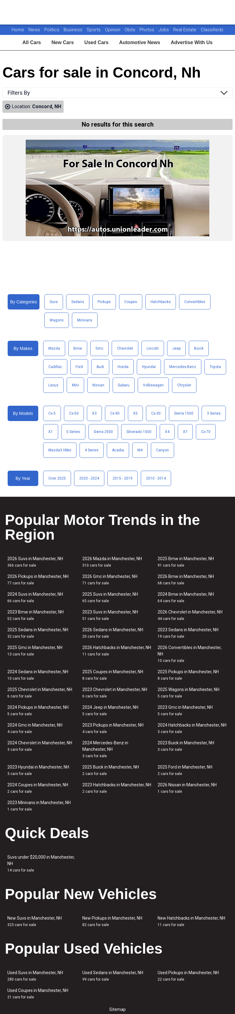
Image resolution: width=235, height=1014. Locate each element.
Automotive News (139, 42)
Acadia (118, 450)
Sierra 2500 (103, 432)
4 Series (92, 450)
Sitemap (117, 1009)
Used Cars (96, 42)
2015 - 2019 (122, 478)
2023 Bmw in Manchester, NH (35, 615)
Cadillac (55, 367)
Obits (130, 29)
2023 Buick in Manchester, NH (186, 746)
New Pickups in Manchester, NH (112, 921)
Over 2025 (57, 478)
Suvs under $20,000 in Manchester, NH (41, 863)
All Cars (31, 42)
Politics (51, 29)
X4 (167, 432)
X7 (185, 432)
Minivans (84, 320)
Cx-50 (74, 413)
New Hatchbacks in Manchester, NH (191, 921)
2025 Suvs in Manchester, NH (110, 597)
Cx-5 (52, 413)
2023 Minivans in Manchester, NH (39, 805)
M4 (140, 450)
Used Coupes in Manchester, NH (37, 993)
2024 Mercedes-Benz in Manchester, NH (105, 749)
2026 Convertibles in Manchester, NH (190, 654)
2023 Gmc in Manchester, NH (185, 710)
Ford (79, 367)
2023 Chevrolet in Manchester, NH (114, 692)
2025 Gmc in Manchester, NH (34, 650)
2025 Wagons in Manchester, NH (188, 692)
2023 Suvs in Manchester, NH (110, 615)
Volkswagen (153, 385)
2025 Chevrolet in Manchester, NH (39, 692)
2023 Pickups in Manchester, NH (113, 728)
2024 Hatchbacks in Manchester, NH (192, 728)
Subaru (123, 385)
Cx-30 (156, 413)
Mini (75, 385)
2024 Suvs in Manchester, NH (35, 597)
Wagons (57, 320)
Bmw (77, 348)
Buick (198, 348)
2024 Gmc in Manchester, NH (34, 728)
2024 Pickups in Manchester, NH (38, 710)
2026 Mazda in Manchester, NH (112, 562)
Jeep (176, 348)
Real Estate (185, 29)
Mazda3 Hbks (59, 450)
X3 (94, 413)
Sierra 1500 (183, 413)
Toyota (215, 367)
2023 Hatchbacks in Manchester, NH (116, 788)
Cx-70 (206, 432)
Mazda (54, 348)
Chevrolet (125, 348)
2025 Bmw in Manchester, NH (186, 562)
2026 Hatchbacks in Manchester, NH (116, 650)
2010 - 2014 (156, 478)
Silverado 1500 (138, 432)
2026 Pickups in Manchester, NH (38, 579)
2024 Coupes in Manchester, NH (37, 788)
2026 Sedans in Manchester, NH (112, 633)
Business (74, 29)
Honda (123, 367)
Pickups (104, 302)
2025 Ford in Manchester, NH (185, 770)
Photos (147, 29)
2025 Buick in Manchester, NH (110, 770)
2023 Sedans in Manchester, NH (188, 633)
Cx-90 (115, 413)
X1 (50, 432)
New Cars (62, 42)
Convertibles (194, 302)
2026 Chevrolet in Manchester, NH (190, 615)
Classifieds (212, 29)
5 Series (73, 432)
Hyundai (149, 367)
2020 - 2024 (89, 478)
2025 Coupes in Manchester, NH (112, 675)
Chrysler (184, 385)
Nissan (98, 385)
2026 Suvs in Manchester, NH (35, 562)
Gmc (99, 348)
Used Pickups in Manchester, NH (188, 976)
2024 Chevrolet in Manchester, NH (39, 746)
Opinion (113, 29)
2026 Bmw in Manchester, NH (186, 579)
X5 (135, 413)
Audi (100, 367)
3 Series (214, 413)
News (34, 29)
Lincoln (153, 348)
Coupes (130, 302)
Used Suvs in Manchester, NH (35, 976)
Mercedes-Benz (182, 367)
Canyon (162, 450)
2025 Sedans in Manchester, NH (37, 633)
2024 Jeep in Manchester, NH (110, 710)
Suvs (54, 302)
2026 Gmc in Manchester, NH (109, 579)
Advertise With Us (192, 42)
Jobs (164, 29)
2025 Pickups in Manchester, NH (188, 675)
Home (18, 29)
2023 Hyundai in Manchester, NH (38, 770)
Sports (94, 29)
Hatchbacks (161, 302)
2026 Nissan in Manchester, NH (187, 788)
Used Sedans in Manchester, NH (112, 976)
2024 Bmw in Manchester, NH (186, 597)
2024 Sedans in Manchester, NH (37, 675)
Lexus (53, 385)
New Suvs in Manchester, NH (34, 921)
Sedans (77, 302)
